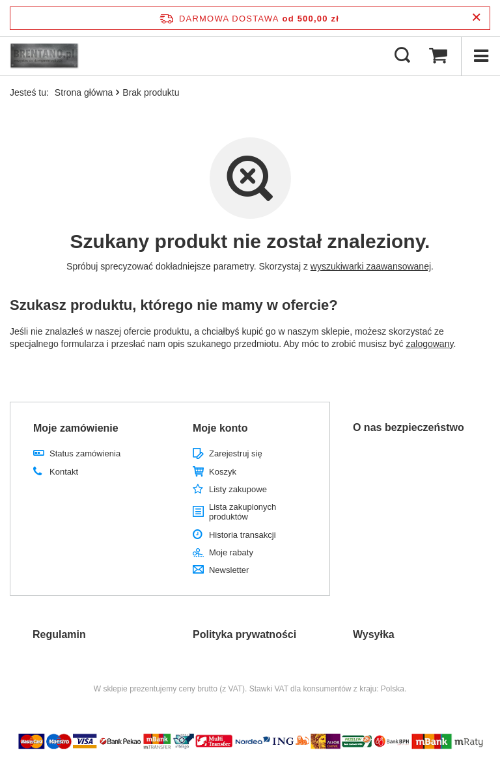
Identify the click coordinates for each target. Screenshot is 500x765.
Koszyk (222, 472)
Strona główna (84, 92)
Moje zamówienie (75, 428)
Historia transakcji (242, 535)
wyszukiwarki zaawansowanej (371, 266)
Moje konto (220, 428)
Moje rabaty (231, 552)
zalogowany (430, 344)
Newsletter (229, 570)
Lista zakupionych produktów (242, 512)
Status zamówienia (84, 453)
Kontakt (63, 472)
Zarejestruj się (235, 453)
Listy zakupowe (238, 489)
